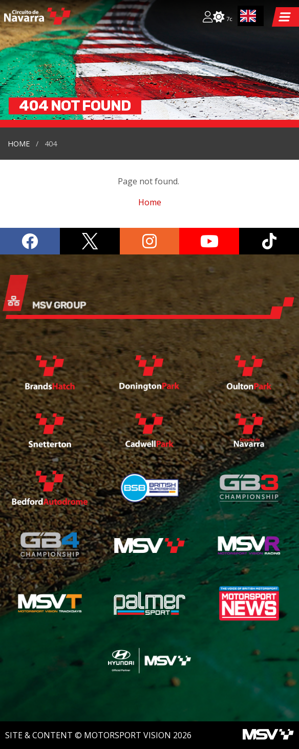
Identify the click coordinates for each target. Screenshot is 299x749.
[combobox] (251, 16)
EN (248, 16)
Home (19, 143)
